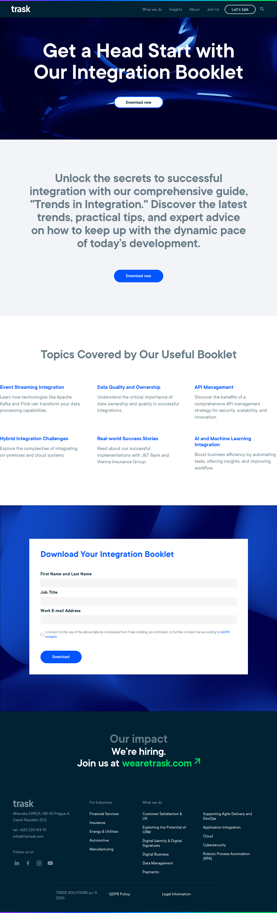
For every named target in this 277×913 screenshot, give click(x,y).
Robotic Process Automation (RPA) (226, 856)
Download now (138, 103)
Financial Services (104, 814)
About (195, 10)
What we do (152, 10)
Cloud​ (208, 836)
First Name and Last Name (66, 574)
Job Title (48, 592)
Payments (151, 872)
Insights (175, 10)
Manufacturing (101, 849)
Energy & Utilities (104, 832)
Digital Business (156, 855)
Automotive (99, 841)
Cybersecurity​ (214, 845)
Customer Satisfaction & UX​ (162, 816)
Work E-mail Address (60, 611)
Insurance (97, 823)
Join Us (213, 10)
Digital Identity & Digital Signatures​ (162, 843)
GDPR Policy (119, 894)
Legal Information (176, 894)
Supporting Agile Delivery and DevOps (227, 816)
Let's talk (240, 9)
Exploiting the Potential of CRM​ (164, 830)
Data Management (158, 863)
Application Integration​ (222, 828)
